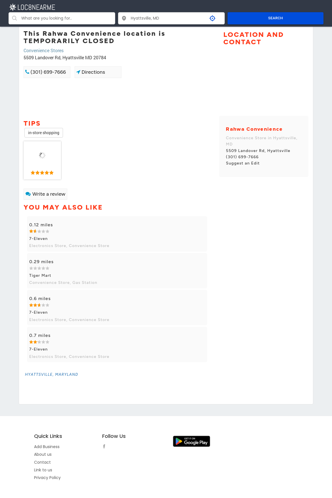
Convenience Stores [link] (44, 50)
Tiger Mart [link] (40, 275)
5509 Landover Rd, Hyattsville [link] (258, 150)
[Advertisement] (117, 98)
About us (43, 454)
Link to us (43, 470)
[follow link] (105, 447)
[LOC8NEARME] (32, 7)
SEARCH (275, 18)
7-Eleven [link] (38, 238)
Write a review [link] (45, 194)
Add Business (47, 447)
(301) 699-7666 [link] (45, 72)
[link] (42, 160)
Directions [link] (90, 72)
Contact (42, 462)
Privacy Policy (47, 477)
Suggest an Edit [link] (243, 163)
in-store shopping (43, 132)
